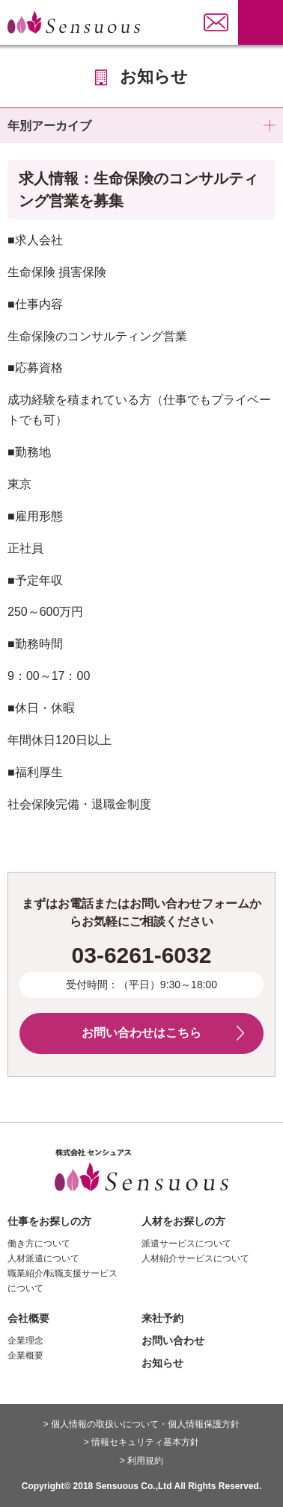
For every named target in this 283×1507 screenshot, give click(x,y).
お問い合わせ (173, 1341)
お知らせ (162, 1363)
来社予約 (162, 1318)
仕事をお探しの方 (49, 1221)
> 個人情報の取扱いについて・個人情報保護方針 (141, 1424)
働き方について (38, 1243)
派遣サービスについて (186, 1243)
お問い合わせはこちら (141, 1032)
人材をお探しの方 (183, 1221)
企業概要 (25, 1355)
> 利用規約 (141, 1460)
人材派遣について (43, 1258)
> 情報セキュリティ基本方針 (141, 1442)
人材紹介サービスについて (195, 1258)
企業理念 (25, 1340)
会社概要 (28, 1318)
